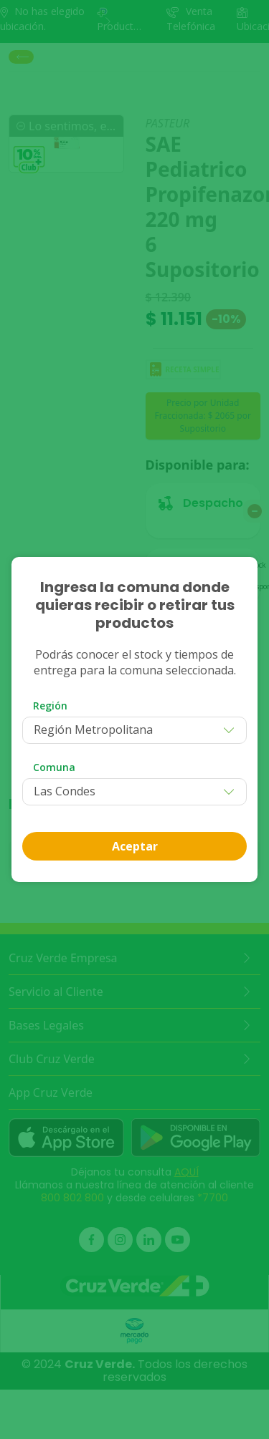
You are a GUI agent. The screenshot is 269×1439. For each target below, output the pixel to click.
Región (50, 705)
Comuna (54, 767)
